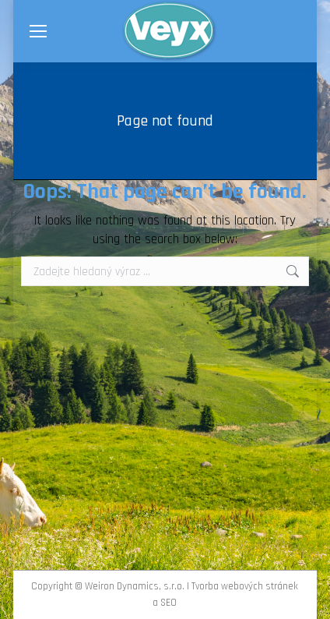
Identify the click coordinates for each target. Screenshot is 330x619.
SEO (168, 602)
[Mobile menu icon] (38, 31)
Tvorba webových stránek (244, 586)
